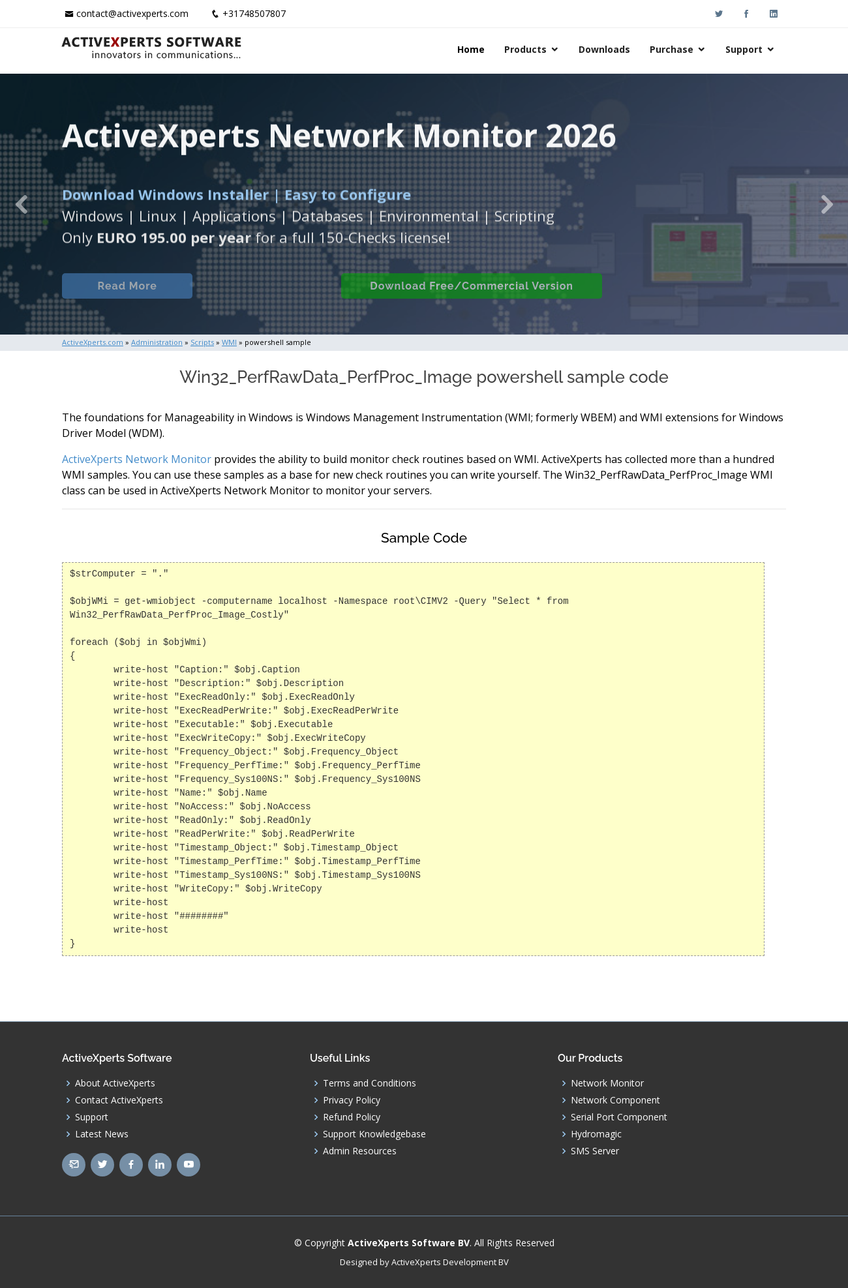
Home (472, 49)
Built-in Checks (266, 296)
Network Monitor (607, 1083)
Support (745, 49)
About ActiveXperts (115, 1083)
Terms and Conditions (369, 1083)
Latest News (102, 1134)
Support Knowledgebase (374, 1134)
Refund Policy (351, 1117)
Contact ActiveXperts (119, 1100)
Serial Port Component (619, 1117)
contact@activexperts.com (132, 13)
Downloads (605, 49)
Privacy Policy (351, 1100)
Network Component (615, 1100)
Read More (127, 296)
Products (527, 49)
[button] (21, 204)
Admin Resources (360, 1151)
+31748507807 (254, 13)
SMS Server (595, 1151)
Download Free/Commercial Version (471, 296)
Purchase (673, 49)
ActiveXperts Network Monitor (136, 459)
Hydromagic (596, 1134)
